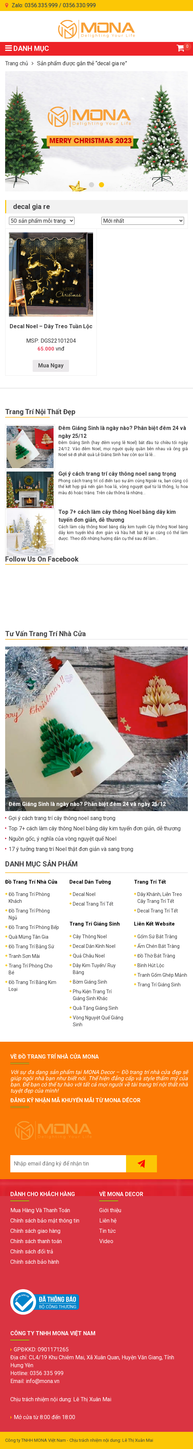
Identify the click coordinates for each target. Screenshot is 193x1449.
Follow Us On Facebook (42, 559)
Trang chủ (16, 63)
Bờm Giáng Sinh (90, 982)
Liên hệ (107, 1220)
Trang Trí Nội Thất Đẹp (40, 412)
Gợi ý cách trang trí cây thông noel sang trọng (117, 474)
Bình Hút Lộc (150, 965)
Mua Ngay (51, 365)
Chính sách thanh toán (36, 1241)
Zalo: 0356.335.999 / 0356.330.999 (54, 5)
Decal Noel (84, 894)
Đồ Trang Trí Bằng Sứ (31, 946)
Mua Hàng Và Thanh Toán (40, 1210)
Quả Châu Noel (89, 956)
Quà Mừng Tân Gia (28, 937)
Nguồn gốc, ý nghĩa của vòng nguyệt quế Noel (62, 839)
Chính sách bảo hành (34, 1262)
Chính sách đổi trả (31, 1251)
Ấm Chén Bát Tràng (158, 946)
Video (106, 1241)
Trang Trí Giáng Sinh (159, 984)
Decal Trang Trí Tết (93, 904)
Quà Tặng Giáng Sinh (95, 1008)
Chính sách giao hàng (35, 1231)
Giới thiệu (110, 1210)
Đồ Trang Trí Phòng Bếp (34, 927)
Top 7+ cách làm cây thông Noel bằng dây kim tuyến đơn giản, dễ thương (95, 828)
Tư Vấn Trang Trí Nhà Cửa (45, 634)
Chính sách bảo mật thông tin (44, 1220)
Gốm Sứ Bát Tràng (157, 936)
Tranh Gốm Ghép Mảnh (162, 975)
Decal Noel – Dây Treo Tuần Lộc (51, 326)
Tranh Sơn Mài (24, 956)
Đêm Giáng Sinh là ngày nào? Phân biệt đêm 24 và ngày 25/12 (87, 804)
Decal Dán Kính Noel (94, 946)
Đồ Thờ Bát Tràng (156, 956)
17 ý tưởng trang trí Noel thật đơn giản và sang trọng (71, 849)
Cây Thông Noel (90, 936)
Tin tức (107, 1231)
